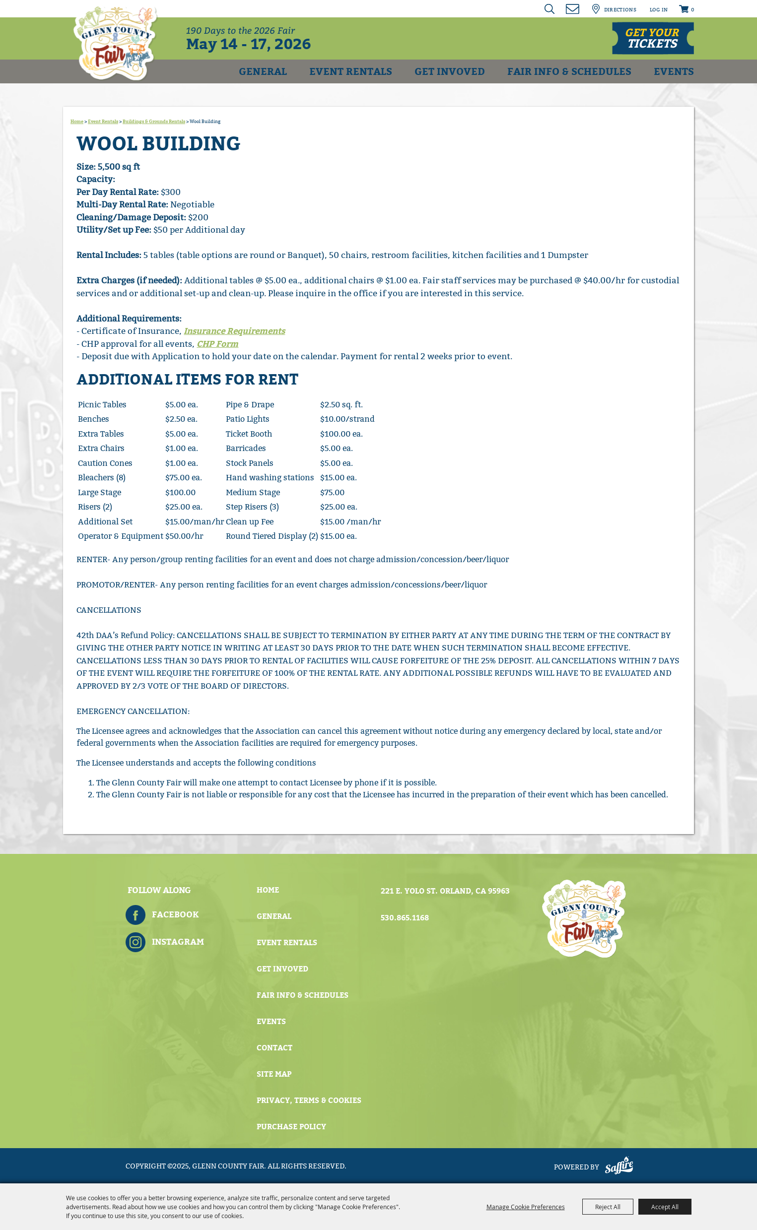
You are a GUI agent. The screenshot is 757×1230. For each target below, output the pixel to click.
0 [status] (692, 10)
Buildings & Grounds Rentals (154, 122)
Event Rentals (350, 71)
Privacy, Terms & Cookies (309, 1100)
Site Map (274, 1074)
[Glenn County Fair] (116, 42)
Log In (659, 10)
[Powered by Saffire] (619, 1167)
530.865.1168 (405, 917)
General (263, 71)
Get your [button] (651, 38)
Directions (620, 10)
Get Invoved (449, 71)
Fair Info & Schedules (569, 71)
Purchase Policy (291, 1126)
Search (550, 8)
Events (674, 71)
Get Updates (573, 8)
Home (76, 122)
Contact (274, 1047)
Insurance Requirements (234, 331)
